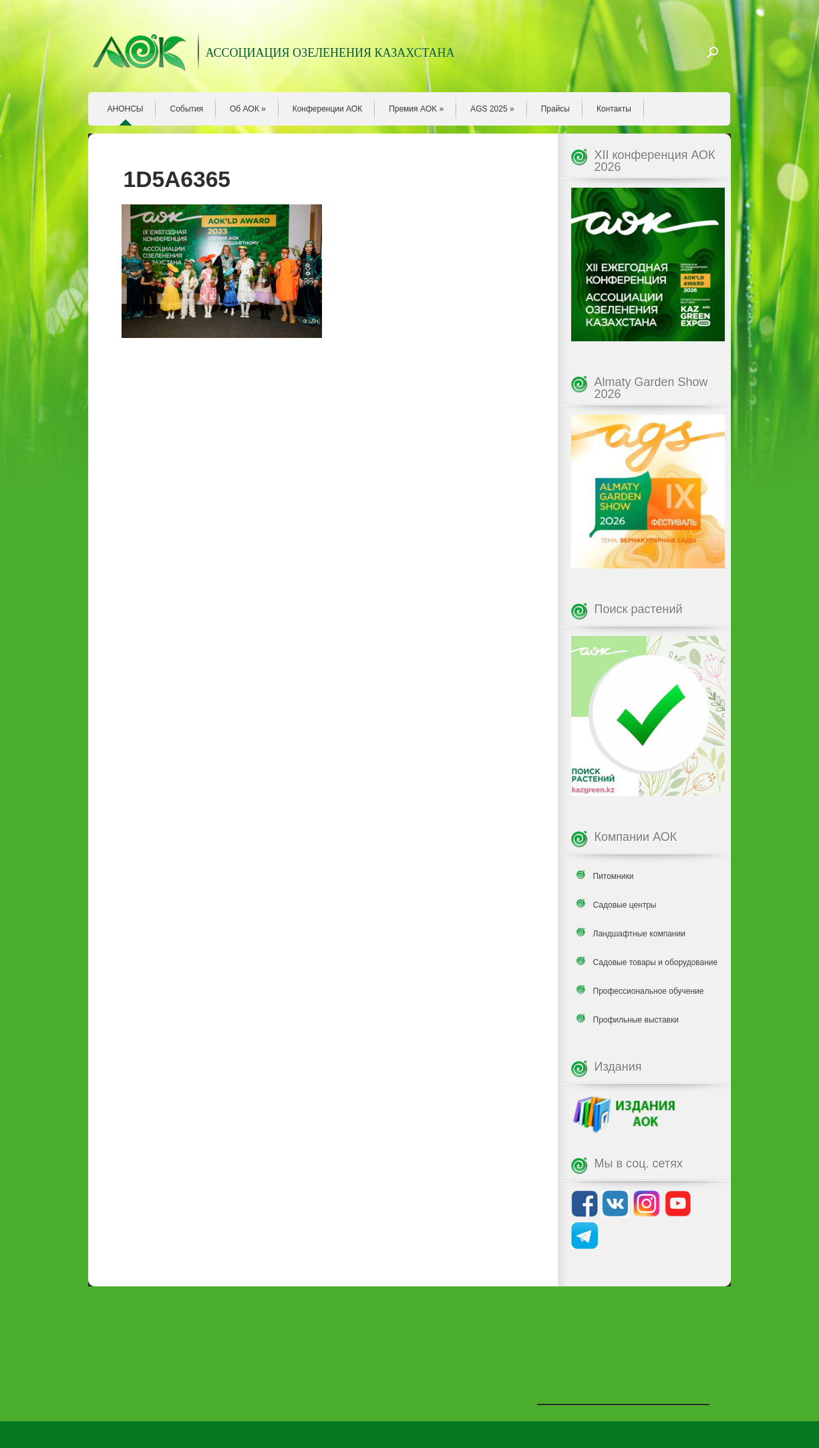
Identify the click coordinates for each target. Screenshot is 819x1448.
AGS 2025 (492, 109)
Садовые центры (625, 905)
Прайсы (555, 109)
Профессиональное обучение (648, 991)
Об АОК (248, 109)
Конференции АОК (328, 109)
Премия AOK (416, 109)
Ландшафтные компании (639, 933)
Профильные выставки (636, 1020)
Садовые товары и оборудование (655, 962)
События (186, 109)
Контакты (614, 109)
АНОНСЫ (126, 109)
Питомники (613, 876)
